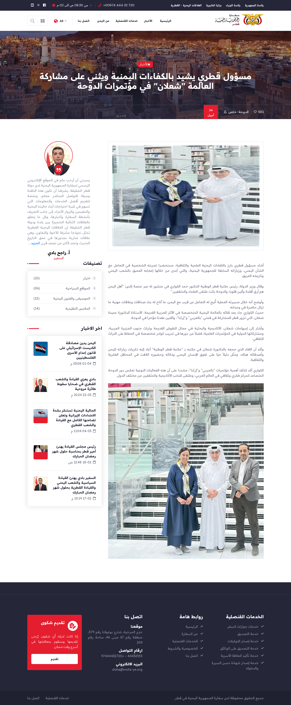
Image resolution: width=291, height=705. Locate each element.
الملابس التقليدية (62, 308)
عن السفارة (189, 634)
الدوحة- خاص (238, 112)
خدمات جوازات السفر (242, 626)
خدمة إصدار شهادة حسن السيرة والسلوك (235, 665)
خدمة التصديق (247, 634)
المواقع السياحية (62, 288)
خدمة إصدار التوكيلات (243, 641)
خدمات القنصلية (127, 21)
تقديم (54, 659)
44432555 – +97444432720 (121, 656)
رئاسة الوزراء (233, 5)
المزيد (35, 243)
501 (261, 112)
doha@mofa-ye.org (127, 669)
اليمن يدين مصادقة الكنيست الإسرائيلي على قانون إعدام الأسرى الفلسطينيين (77, 350)
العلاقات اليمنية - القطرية (186, 5)
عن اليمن (103, 21)
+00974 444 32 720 (118, 5)
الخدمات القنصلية (185, 641)
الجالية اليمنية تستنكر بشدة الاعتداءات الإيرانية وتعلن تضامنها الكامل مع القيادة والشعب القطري (74, 417)
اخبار (62, 278)
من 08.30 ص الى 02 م (72, 5)
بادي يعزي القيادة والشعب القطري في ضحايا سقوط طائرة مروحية (76, 384)
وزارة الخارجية (213, 5)
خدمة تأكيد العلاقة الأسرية (239, 656)
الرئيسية (165, 21)
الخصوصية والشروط (183, 648)
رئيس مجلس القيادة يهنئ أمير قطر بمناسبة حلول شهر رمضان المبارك (74, 451)
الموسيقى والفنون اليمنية (62, 298)
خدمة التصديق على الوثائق (239, 648)
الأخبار (148, 21)
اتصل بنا (83, 21)
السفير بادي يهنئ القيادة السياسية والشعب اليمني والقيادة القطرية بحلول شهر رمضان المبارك (74, 485)
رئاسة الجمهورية (254, 5)
